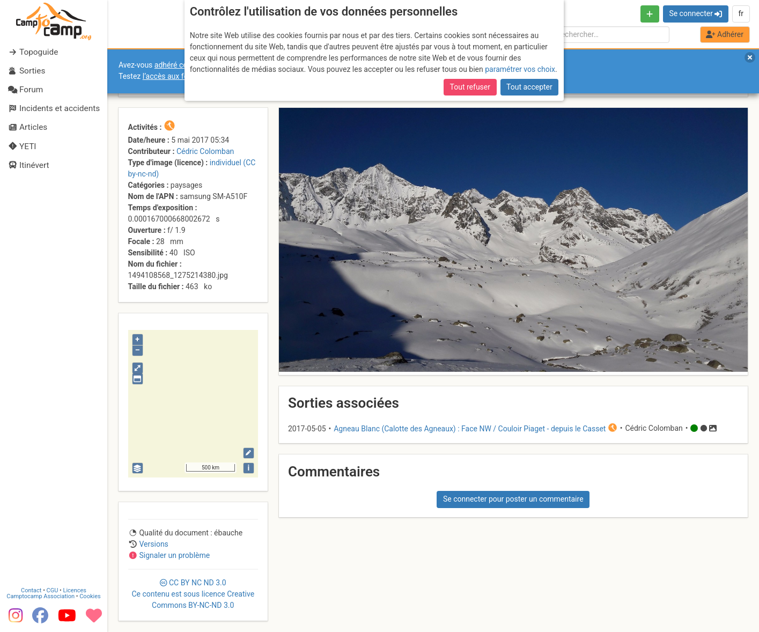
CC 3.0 (192, 593)
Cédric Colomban (205, 151)
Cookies (89, 596)
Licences (74, 590)
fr (740, 13)
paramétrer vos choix (520, 69)
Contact (31, 590)
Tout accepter (529, 87)
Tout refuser (470, 87)
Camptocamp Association (40, 596)
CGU (52, 590)
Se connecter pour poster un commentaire (513, 499)
